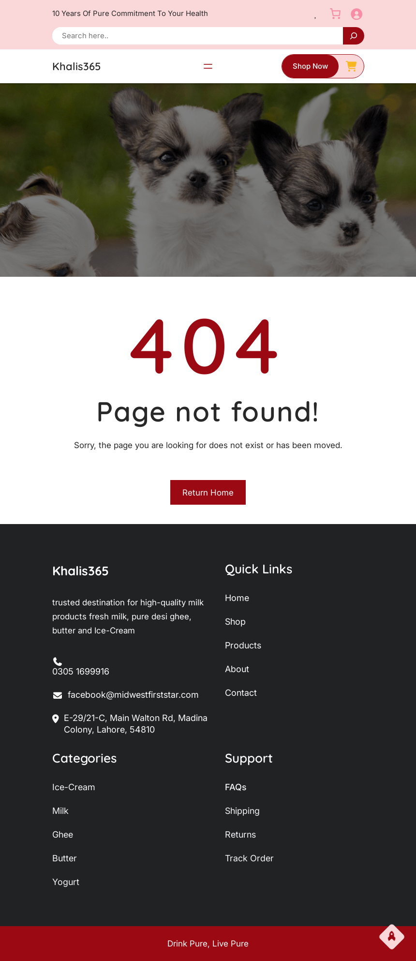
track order (249, 858)
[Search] (353, 36)
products (243, 645)
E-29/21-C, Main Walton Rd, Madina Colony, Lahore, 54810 (130, 724)
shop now (310, 66)
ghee (62, 834)
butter (64, 858)
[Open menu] (208, 66)
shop (235, 621)
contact (241, 693)
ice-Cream (73, 787)
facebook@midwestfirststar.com (125, 695)
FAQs (236, 787)
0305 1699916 (80, 671)
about (237, 669)
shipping (242, 811)
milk (60, 811)
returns (240, 834)
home (237, 598)
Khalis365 (76, 66)
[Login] (356, 14)
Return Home (208, 492)
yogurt (65, 882)
